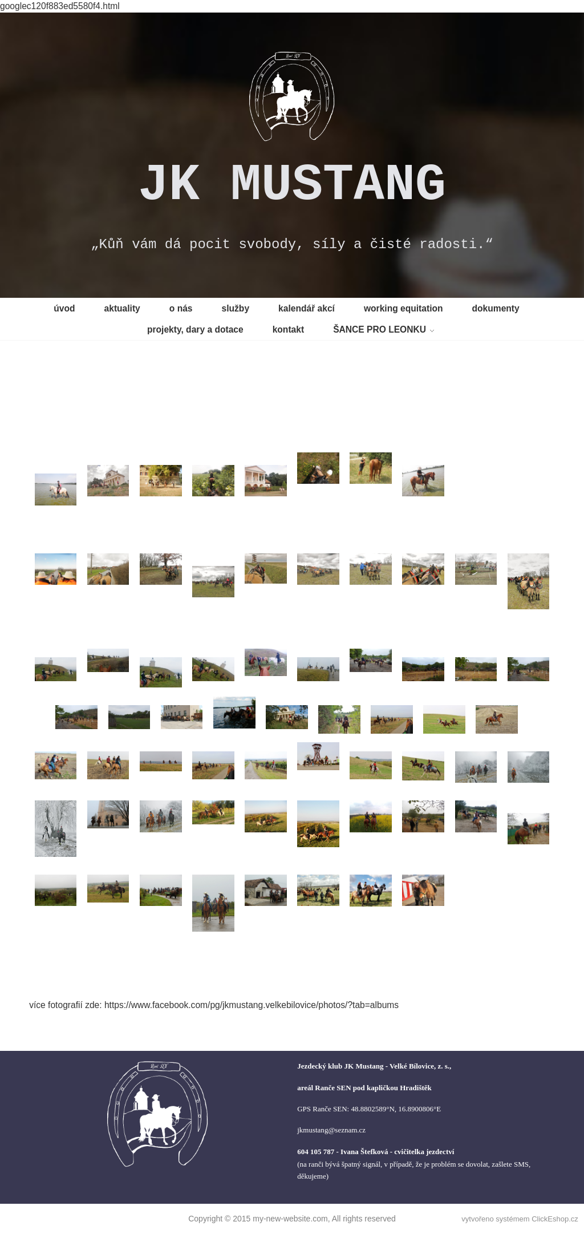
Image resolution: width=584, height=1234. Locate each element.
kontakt (288, 329)
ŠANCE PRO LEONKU (379, 329)
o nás (181, 308)
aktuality (122, 308)
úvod (64, 308)
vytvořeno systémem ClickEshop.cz (519, 1219)
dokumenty (496, 308)
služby (236, 308)
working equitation (403, 308)
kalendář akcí (306, 308)
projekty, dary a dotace (195, 329)
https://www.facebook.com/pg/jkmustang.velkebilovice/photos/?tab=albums (251, 1005)
